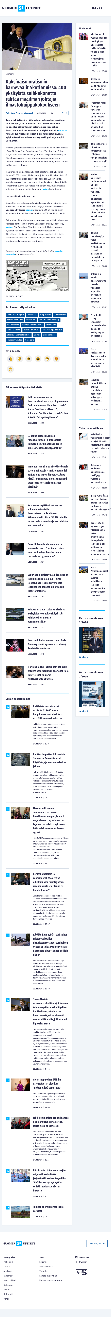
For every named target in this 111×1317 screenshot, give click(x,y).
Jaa (64, 113)
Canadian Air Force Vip (49, 319)
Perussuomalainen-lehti (51, 1280)
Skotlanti (29, 340)
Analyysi (7, 1271)
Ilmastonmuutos (14, 340)
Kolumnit (8, 1294)
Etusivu (43, 1262)
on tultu (62, 130)
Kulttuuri (8, 1285)
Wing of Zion (45, 314)
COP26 (37, 334)
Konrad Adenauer (15, 319)
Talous (19, 113)
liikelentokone (13, 329)
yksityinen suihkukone (32, 324)
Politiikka (10, 113)
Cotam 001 (31, 319)
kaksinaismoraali (31, 329)
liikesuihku (51, 324)
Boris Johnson (49, 334)
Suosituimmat (46, 1266)
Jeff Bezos (31, 314)
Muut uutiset (9, 1280)
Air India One (60, 314)
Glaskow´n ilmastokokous (18, 334)
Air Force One (13, 324)
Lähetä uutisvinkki (48, 1275)
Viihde (6, 1298)
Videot (6, 1289)
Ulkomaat (28, 113)
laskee (45, 189)
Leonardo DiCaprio (15, 314)
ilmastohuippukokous (52, 329)
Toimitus (43, 1271)
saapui (29, 210)
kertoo (9, 227)
